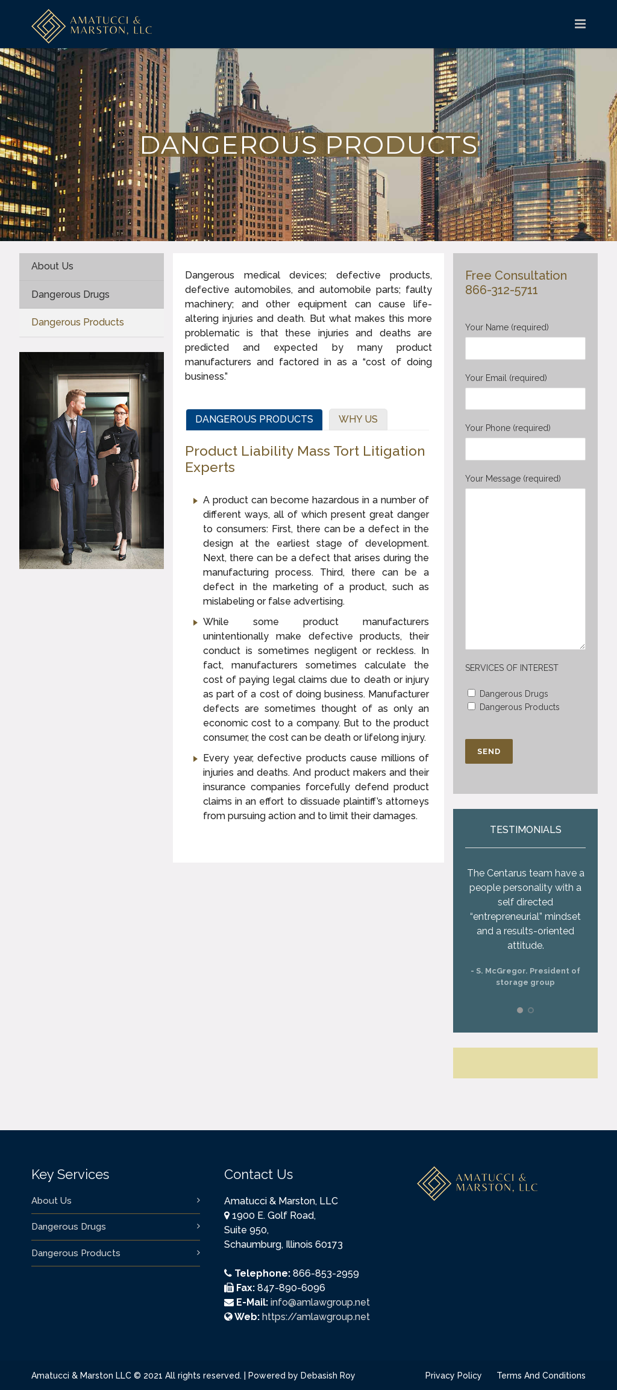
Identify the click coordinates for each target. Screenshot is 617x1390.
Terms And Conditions (541, 1375)
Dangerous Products (76, 1253)
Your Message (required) (525, 562)
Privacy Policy (453, 1375)
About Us (51, 1200)
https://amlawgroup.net (316, 1316)
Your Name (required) (525, 341)
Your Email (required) (525, 391)
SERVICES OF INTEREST (512, 668)
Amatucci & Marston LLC (82, 1375)
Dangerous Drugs (68, 1226)
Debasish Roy (328, 1375)
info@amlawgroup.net (320, 1302)
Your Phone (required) (525, 442)
